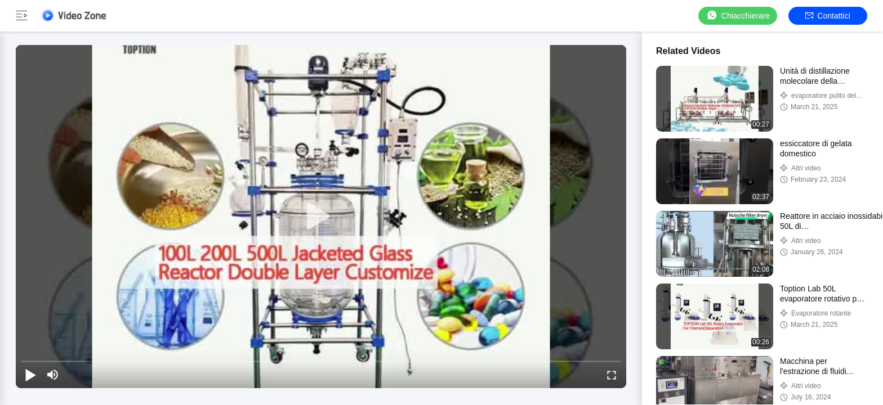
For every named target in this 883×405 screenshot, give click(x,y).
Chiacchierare (738, 15)
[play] (321, 216)
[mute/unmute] (53, 374)
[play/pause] (30, 374)
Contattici (827, 15)
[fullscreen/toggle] (611, 374)
